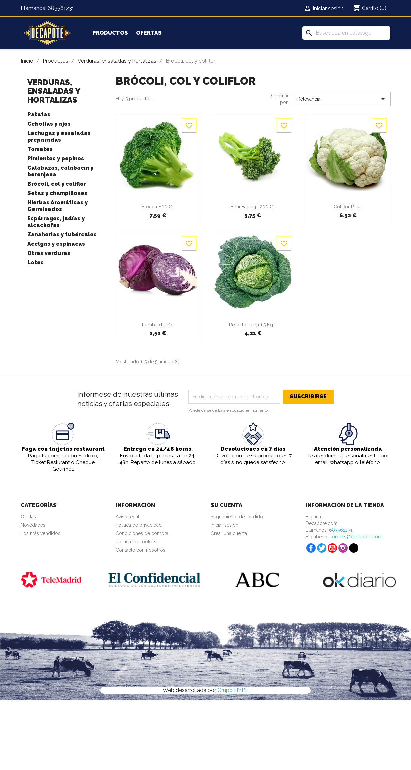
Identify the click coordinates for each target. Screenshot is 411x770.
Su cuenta (226, 505)
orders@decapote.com (357, 536)
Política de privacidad (139, 525)
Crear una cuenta (229, 533)
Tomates (40, 149)
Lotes (35, 262)
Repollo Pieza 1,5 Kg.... (253, 324)
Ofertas (149, 33)
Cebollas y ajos (49, 124)
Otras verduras (48, 253)
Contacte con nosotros (140, 550)
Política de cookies (136, 541)
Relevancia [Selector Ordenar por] (342, 99)
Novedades (33, 525)
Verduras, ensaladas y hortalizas (53, 91)
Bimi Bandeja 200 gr (253, 206)
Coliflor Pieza (348, 206)
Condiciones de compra (142, 533)
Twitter (321, 548)
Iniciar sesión (224, 525)
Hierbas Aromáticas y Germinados (57, 205)
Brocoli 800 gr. (158, 206)
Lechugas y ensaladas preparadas (59, 136)
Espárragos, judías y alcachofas (56, 221)
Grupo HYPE (232, 690)
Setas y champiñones (57, 193)
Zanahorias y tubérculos (62, 234)
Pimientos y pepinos (55, 158)
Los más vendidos (40, 533)
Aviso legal (127, 516)
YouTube (332, 548)
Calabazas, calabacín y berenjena (60, 171)
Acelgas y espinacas (56, 244)
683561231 (61, 8)
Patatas (38, 114)
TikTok (353, 548)
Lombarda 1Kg (158, 324)
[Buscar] (346, 33)
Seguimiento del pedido (237, 516)
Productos (110, 33)
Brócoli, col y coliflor (56, 184)
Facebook (311, 548)
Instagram (343, 548)
